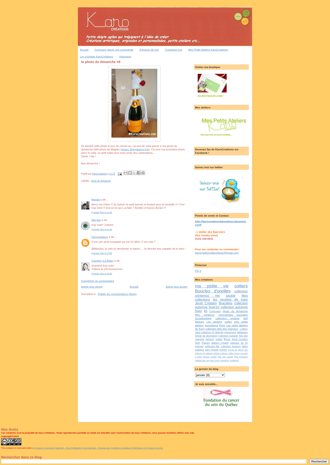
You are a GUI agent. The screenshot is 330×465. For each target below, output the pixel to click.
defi (245, 318)
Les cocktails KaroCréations (96, 56)
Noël (197, 342)
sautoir (231, 295)
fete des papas (225, 357)
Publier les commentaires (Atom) (117, 293)
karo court (215, 360)
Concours (215, 311)
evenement (230, 332)
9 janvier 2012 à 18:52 (101, 273)
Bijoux (227, 339)
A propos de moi (149, 49)
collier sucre (234, 353)
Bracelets (225, 303)
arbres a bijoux (221, 353)
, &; (135, 149)
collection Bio (212, 346)
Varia (198, 332)
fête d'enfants (241, 357)
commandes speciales (233, 314)
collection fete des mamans (221, 328)
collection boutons (231, 346)
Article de (232, 350)
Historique (125, 56)
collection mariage (228, 335)
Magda (95, 199)
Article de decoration (206, 335)
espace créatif (210, 357)
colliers (241, 285)
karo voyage (211, 349)
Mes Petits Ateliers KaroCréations (208, 49)
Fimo (222, 325)
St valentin (208, 353)
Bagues (199, 321)
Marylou (96, 219)
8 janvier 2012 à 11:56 (101, 212)
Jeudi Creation (240, 339)
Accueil (84, 49)
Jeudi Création (206, 303)
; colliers (243, 328)
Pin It (198, 270)
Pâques (198, 353)
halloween (242, 332)
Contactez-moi (173, 49)
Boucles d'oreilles (213, 291)
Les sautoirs (214, 321)
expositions (211, 325)
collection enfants (227, 318)
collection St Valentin (212, 332)
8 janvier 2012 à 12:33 (101, 229)
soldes (218, 339)
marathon (224, 360)
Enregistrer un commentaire (97, 280)
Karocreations (99, 236)
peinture (210, 339)
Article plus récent (91, 286)
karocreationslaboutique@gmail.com (216, 252)
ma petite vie (211, 285)
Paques (206, 342)
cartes (228, 321)
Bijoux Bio (243, 350)
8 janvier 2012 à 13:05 (101, 253)
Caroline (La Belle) (102, 260)
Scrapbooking (203, 318)
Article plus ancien (176, 286)
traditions (234, 360)
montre (223, 349)
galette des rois (202, 360)
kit (205, 311)
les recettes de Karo (230, 299)
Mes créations (205, 314)
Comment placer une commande (114, 49)
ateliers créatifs (219, 342)
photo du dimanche (101, 181)
